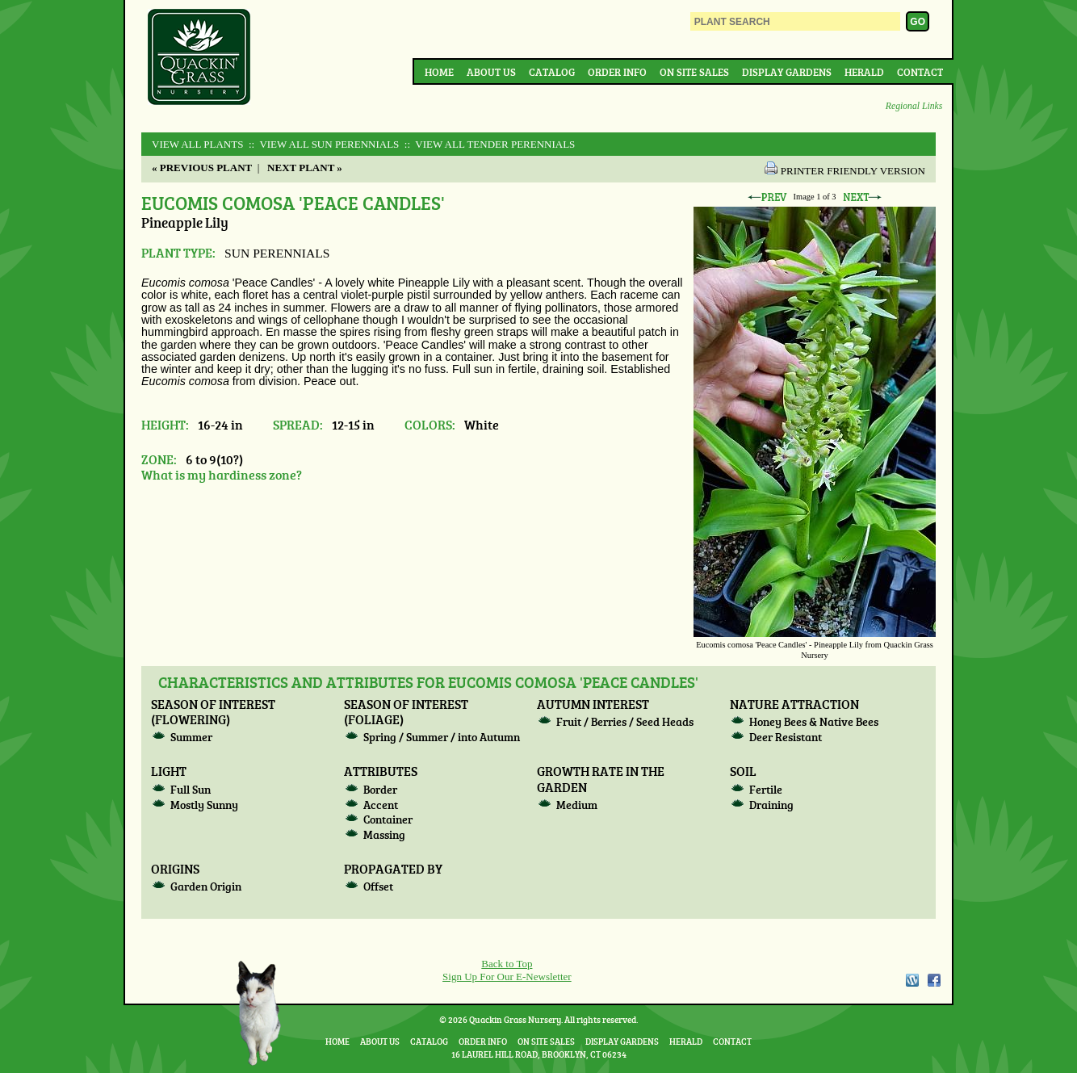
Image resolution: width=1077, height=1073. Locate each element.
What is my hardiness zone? (221, 474)
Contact (920, 72)
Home (439, 72)
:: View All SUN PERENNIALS (323, 144)
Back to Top (506, 964)
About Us (491, 72)
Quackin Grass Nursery (199, 58)
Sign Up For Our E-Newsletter (507, 976)
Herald (864, 72)
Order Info (617, 72)
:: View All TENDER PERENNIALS (489, 144)
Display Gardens (787, 72)
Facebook (934, 980)
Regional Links (914, 106)
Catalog (552, 72)
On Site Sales (694, 72)
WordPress (911, 980)
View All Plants (197, 144)
